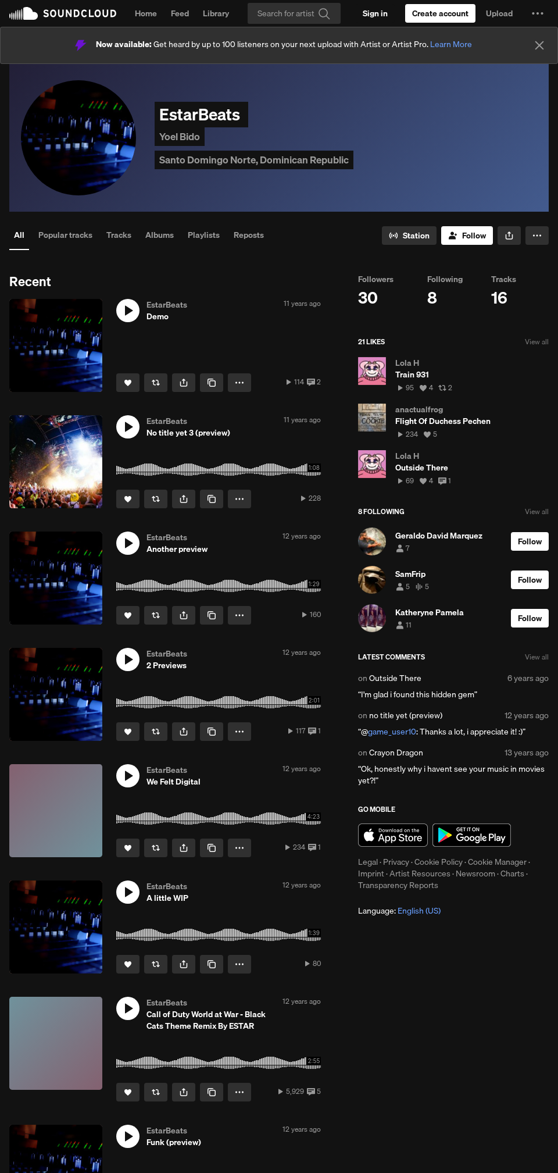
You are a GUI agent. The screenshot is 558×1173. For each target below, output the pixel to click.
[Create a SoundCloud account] (440, 13)
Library (216, 13)
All (19, 235)
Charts (512, 873)
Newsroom (475, 873)
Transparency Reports (398, 885)
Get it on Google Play (471, 835)
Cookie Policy (438, 861)
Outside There (395, 678)
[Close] (539, 45)
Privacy (396, 861)
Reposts (249, 235)
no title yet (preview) (405, 715)
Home (146, 13)
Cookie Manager (497, 861)
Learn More (451, 44)
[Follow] (467, 235)
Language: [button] (399, 910)
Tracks (118, 235)
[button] (538, 13)
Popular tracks (65, 235)
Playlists (204, 235)
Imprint (371, 873)
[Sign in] (375, 13)
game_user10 (392, 731)
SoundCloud (62, 13)
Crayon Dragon (396, 752)
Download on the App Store (393, 835)
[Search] (294, 13)
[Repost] (155, 382)
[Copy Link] (211, 382)
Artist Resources (419, 873)
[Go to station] (409, 235)
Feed (180, 13)
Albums (159, 235)
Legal (368, 861)
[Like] (128, 382)
